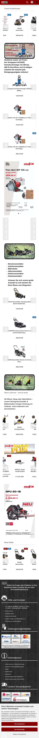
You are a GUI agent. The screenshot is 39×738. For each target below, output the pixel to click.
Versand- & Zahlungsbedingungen (14, 666)
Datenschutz (8, 671)
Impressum (8, 674)
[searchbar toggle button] (27, 2)
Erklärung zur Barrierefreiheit (13, 621)
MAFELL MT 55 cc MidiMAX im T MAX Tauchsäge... (19, 118)
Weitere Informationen (19, 734)
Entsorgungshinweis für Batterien (14, 676)
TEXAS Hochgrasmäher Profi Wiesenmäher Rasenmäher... (19, 428)
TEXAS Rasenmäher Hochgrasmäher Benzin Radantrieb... (19, 302)
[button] (5, 27)
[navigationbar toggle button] (36, 2)
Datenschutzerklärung (7, 720)
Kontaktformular (9, 613)
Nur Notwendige (19, 729)
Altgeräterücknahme (10, 616)
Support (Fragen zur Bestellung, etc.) (15, 618)
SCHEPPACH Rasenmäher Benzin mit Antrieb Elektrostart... (19, 331)
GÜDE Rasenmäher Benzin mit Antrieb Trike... (19, 360)
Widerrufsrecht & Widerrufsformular (14, 664)
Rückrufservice (9, 611)
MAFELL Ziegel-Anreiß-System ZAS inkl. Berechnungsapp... (20, 470)
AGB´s (7, 669)
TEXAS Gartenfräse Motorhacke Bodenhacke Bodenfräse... (19, 29)
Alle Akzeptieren (19, 724)
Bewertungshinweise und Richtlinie (14, 679)
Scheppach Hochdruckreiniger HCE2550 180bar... (19, 89)
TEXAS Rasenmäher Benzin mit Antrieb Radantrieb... (19, 563)
